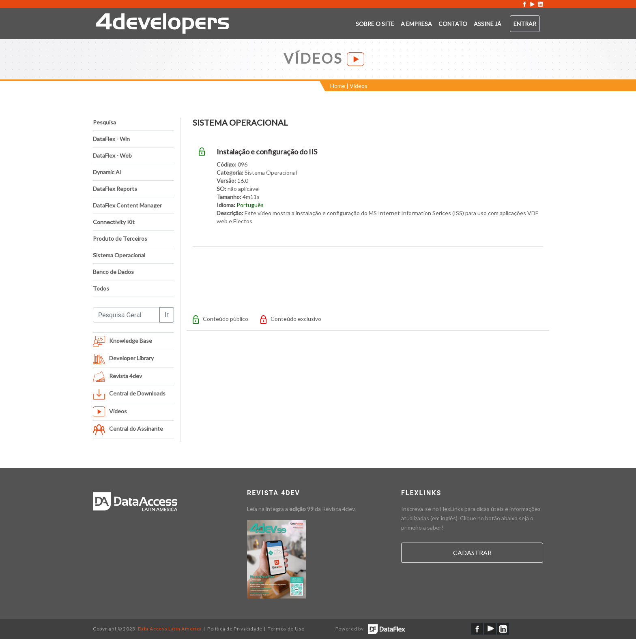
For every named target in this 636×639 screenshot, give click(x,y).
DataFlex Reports (115, 188)
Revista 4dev (338, 508)
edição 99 (301, 508)
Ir (167, 314)
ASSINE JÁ (487, 23)
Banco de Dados (113, 271)
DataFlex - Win (111, 138)
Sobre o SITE (375, 23)
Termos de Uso (286, 629)
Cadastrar (472, 552)
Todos (101, 288)
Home (337, 85)
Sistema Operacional (119, 255)
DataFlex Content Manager (127, 205)
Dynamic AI (107, 172)
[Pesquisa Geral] (126, 315)
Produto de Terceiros (120, 238)
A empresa (416, 23)
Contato (452, 23)
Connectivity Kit (114, 221)
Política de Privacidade (234, 629)
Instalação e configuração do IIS (267, 151)
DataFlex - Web (112, 155)
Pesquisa (104, 122)
